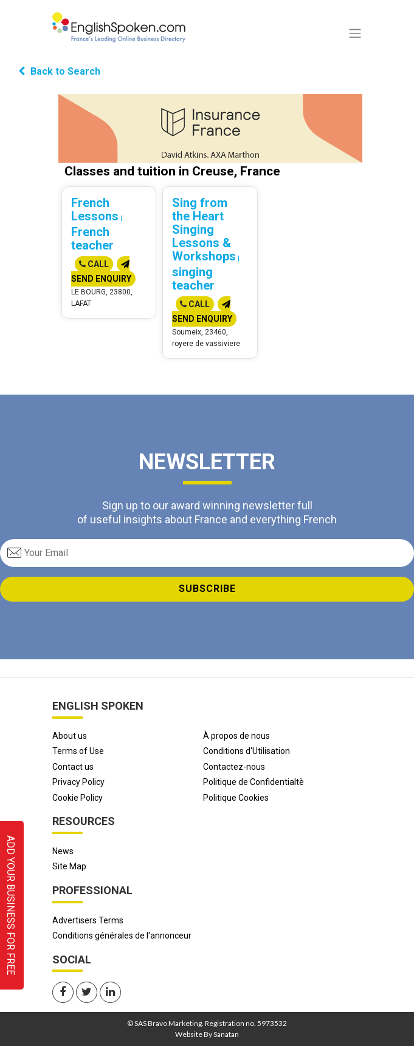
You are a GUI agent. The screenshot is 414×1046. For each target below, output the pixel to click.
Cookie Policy (77, 798)
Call (94, 264)
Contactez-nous (234, 767)
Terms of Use (78, 751)
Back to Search (59, 71)
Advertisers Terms (87, 920)
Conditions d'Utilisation (246, 751)
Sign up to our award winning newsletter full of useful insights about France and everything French (207, 512)
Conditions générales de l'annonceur (121, 935)
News (63, 851)
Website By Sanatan (207, 1034)
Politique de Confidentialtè (253, 782)
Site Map (69, 866)
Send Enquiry (101, 272)
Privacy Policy (78, 782)
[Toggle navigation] (355, 33)
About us (69, 736)
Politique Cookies (236, 798)
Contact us (73, 767)
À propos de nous (236, 736)
